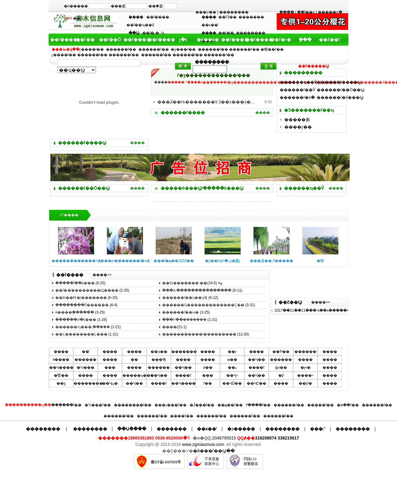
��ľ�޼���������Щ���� (86, 290)
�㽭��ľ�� (272, 49)
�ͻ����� (241, 428)
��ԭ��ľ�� (230, 405)
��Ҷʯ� (110, 383)
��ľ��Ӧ (109, 39)
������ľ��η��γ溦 (184, 298)
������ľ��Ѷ (297, 90)
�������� (234, 12)
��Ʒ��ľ (329, 39)
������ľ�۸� (297, 97)
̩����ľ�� (181, 416)
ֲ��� (305, 39)
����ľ (256, 367)
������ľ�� (121, 49)
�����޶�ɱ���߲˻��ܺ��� (82, 327)
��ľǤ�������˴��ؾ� (192, 283)
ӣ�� (208, 367)
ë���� (61, 359)
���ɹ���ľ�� (171, 405)
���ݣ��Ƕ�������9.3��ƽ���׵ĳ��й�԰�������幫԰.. (206, 101)
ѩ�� (232, 359)
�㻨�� (61, 375)
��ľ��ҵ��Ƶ (140, 25)
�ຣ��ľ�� (348, 405)
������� (251, 17)
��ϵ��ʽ (210, 25)
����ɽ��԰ (298, 126)
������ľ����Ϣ (339, 82)
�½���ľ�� (98, 405)
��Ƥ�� (281, 352)
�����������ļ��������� (199, 334)
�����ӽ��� (138, 375)
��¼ (78, 18)
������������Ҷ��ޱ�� (83, 261)
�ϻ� (305, 367)
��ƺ (61, 383)
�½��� (85, 367)
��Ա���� (131, 428)
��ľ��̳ (226, 33)
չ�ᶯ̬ (183, 39)
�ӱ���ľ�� (183, 49)
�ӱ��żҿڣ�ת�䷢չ (222, 261)
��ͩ (85, 352)
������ (305, 352)
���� (137, 143)
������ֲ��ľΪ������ (82, 305)
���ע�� (205, 12)
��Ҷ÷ (232, 375)
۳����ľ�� (258, 405)
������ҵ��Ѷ (298, 82)
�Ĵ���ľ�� (202, 405)
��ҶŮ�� (232, 383)
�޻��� (183, 359)
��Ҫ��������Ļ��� (81, 334)
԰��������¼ (162, 33)
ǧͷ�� (281, 367)
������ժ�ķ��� (75, 320)
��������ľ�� (133, 405)
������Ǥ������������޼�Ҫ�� (203, 305)
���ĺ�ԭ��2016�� (174, 261)
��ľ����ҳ (60, 39)
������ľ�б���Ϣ (340, 97)
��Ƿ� (305, 383)
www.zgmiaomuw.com (203, 444)
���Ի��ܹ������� (184, 320)
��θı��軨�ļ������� (81, 298)
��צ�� (159, 352)
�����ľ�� (320, 405)
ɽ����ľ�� (91, 49)
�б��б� (207, 39)
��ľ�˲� (150, 33)
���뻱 (158, 359)
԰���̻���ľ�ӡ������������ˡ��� (213, 75)
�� (134, 359)
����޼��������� (169, 327)
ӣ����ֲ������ (74, 312)
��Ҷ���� (61, 367)
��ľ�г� (280, 39)
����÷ (305, 375)
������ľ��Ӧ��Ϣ (340, 90)
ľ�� (207, 383)
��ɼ (232, 352)
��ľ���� (157, 17)
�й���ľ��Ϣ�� (214, 450)
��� (109, 367)
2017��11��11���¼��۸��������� (318, 310)
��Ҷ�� (256, 359)
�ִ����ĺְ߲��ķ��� (75, 283)
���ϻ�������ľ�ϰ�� (127, 261)
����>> (102, 275)
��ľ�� (85, 39)
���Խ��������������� (196, 290)
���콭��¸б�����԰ (271, 261)
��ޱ (232, 367)
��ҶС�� (257, 383)
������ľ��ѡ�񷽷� (180, 312)
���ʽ (317, 428)
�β (281, 375)
